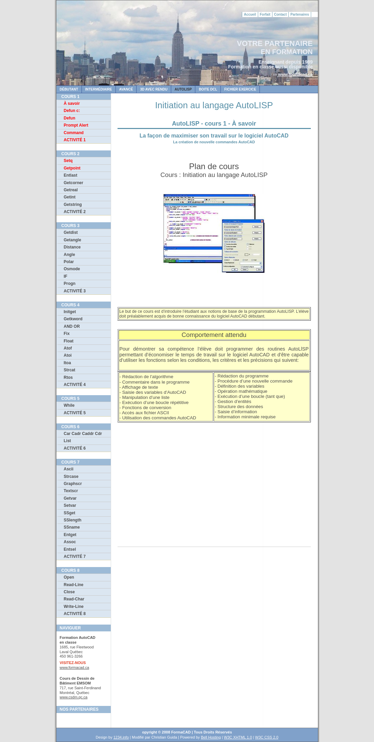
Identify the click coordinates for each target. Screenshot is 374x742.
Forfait (265, 14)
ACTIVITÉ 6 (75, 448)
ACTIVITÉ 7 (75, 556)
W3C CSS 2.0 (266, 737)
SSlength (73, 520)
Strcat (69, 370)
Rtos (68, 377)
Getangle (72, 240)
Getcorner (73, 182)
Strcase (71, 476)
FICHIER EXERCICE (240, 89)
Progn (70, 283)
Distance (72, 247)
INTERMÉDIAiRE (98, 89)
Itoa (67, 362)
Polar (69, 261)
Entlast (70, 175)
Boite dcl (208, 89)
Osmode (72, 269)
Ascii (69, 469)
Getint (70, 197)
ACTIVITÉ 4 (75, 384)
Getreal (71, 190)
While (69, 405)
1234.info (121, 737)
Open (69, 577)
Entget (70, 534)
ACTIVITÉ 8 (75, 613)
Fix (67, 333)
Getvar (70, 498)
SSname (72, 527)
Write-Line (74, 606)
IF (66, 276)
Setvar (70, 505)
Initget (70, 311)
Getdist (71, 232)
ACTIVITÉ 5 (75, 412)
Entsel (70, 549)
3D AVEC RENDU (153, 89)
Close (69, 592)
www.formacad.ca (295, 74)
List (67, 440)
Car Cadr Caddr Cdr (83, 433)
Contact (280, 14)
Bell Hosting (211, 737)
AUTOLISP (183, 89)
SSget (69, 513)
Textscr (71, 490)
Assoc (70, 541)
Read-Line (74, 584)
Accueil (250, 14)
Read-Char (74, 599)
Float (69, 341)
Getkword (73, 319)
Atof (68, 348)
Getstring (73, 204)
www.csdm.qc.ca (74, 697)
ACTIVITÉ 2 (75, 211)
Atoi (68, 355)
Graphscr (73, 483)
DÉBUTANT (69, 89)
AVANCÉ (126, 89)
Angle (69, 254)
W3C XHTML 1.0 (238, 737)
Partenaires (299, 14)
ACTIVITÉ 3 (75, 291)
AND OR (72, 326)
